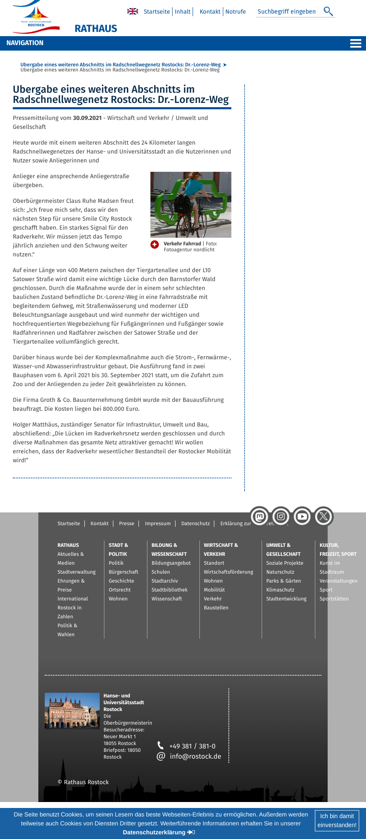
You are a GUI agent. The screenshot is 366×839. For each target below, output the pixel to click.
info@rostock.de (189, 757)
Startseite (157, 11)
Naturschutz (280, 572)
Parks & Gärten (283, 581)
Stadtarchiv (165, 581)
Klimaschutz (280, 590)
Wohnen (118, 599)
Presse (127, 524)
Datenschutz (195, 524)
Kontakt (209, 11)
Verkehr (213, 599)
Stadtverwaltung (76, 572)
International (73, 599)
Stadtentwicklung (286, 599)
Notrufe (235, 11)
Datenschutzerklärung (154, 832)
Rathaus (68, 546)
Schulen (161, 572)
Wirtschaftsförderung (228, 572)
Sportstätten (334, 599)
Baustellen (216, 608)
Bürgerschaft (123, 572)
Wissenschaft (167, 599)
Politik (116, 563)
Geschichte (121, 581)
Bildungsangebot (171, 563)
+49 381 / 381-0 (186, 746)
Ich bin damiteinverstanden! (337, 820)
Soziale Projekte (284, 563)
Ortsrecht (119, 590)
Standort (214, 563)
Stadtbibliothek (170, 590)
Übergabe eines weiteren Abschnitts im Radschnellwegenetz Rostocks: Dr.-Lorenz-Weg (120, 65)
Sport (326, 590)
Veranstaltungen (338, 581)
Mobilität (214, 590)
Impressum (158, 524)
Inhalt (182, 11)
